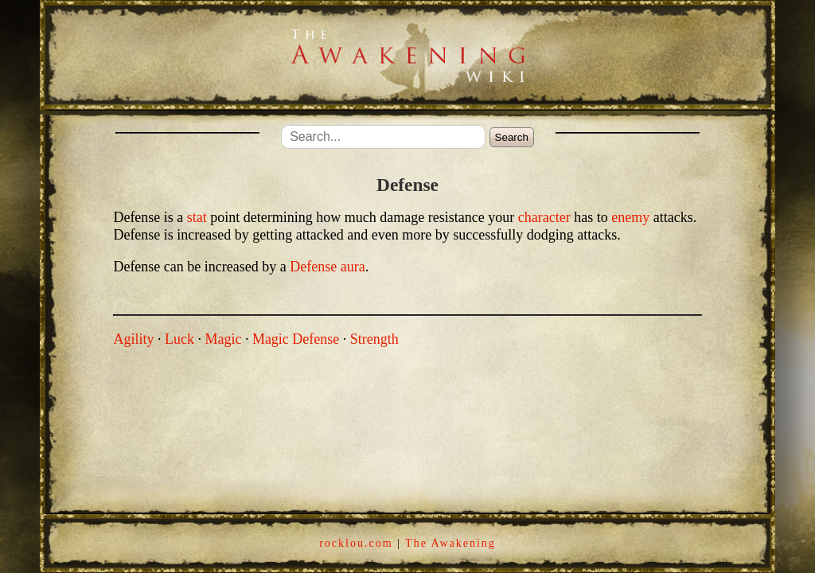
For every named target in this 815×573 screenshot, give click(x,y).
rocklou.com (355, 543)
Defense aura (327, 267)
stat (197, 217)
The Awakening (450, 543)
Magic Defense (295, 339)
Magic (223, 339)
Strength (374, 339)
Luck (179, 339)
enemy (630, 217)
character (544, 217)
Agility (133, 339)
